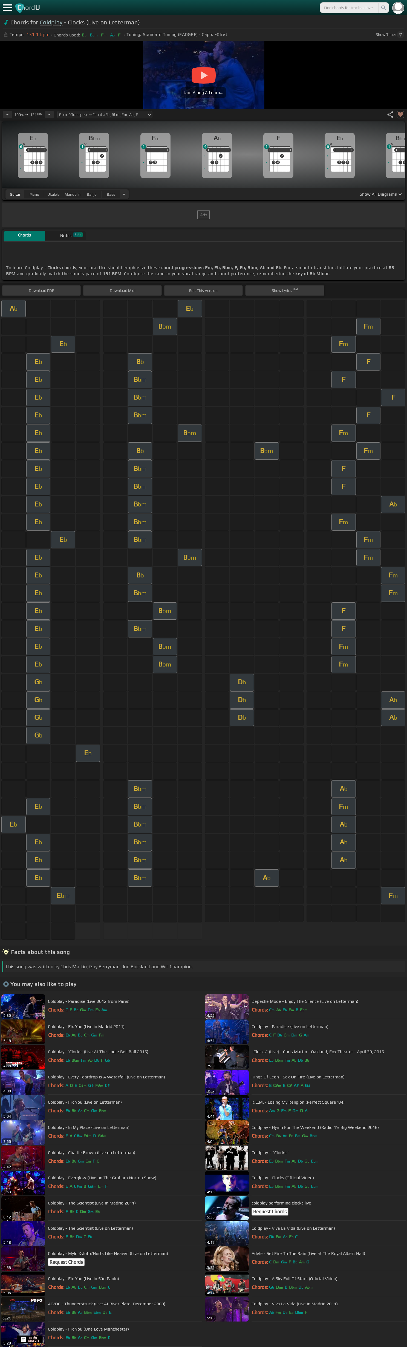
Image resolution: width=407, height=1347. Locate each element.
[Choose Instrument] (124, 194)
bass (111, 194)
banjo (92, 194)
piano (34, 194)
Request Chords (270, 1211)
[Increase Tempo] (49, 114)
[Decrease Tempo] (7, 114)
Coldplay (51, 22)
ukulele (53, 194)
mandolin (72, 194)
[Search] (383, 7)
